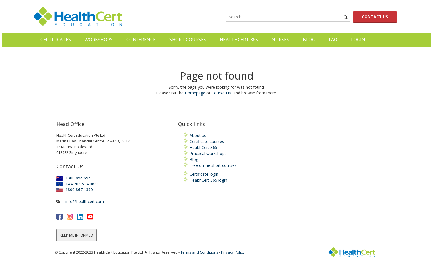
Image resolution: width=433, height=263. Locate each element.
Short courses (187, 39)
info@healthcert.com (84, 201)
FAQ (333, 39)
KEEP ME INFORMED (76, 235)
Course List (222, 93)
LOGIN (358, 39)
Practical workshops (208, 153)
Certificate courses (207, 141)
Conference (141, 39)
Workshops (99, 39)
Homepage (195, 93)
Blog (309, 39)
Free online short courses (213, 165)
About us (198, 135)
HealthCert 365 (239, 39)
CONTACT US (375, 16)
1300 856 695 (73, 178)
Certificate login (204, 174)
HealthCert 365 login (208, 180)
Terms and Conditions (199, 252)
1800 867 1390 (74, 189)
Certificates (55, 39)
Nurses (280, 39)
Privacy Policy (233, 252)
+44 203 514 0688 (77, 184)
